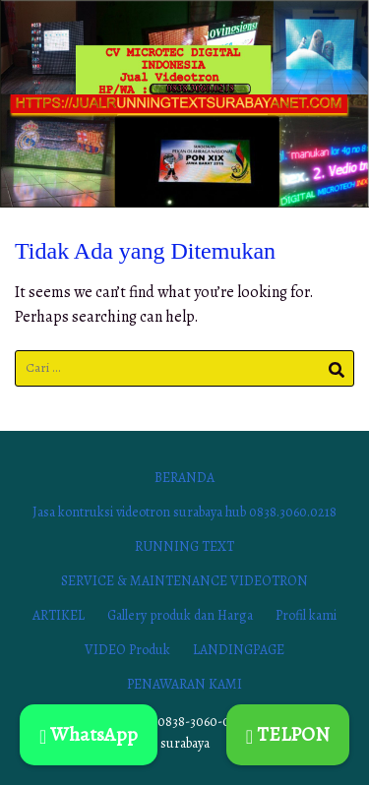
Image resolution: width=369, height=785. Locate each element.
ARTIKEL (58, 615)
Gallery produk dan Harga (180, 615)
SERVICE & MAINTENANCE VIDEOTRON (184, 581)
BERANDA (184, 477)
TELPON (288, 734)
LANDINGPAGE (238, 649)
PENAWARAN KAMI (184, 684)
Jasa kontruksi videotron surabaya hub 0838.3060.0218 (184, 512)
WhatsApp (88, 734)
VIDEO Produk (127, 649)
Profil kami (306, 615)
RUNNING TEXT (184, 546)
